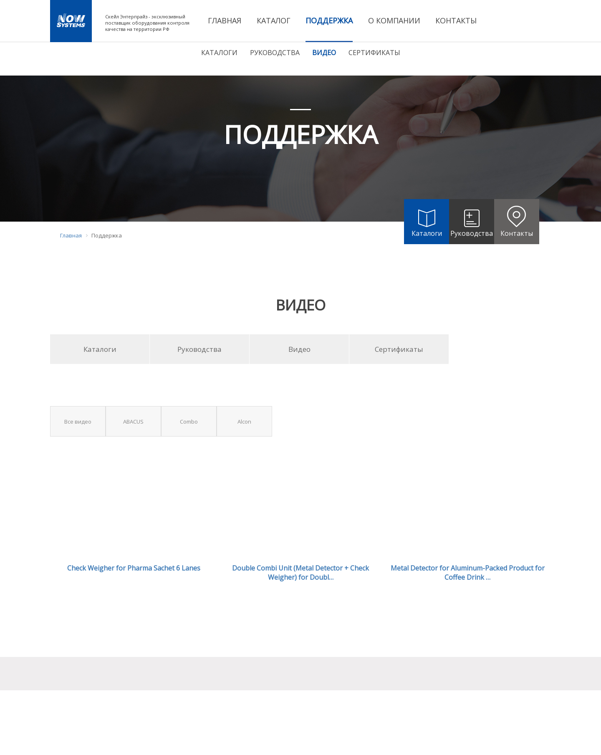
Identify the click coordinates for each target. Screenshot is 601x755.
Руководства (275, 52)
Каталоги (219, 52)
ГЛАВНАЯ (224, 20)
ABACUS (133, 421)
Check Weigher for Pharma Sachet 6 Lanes (133, 568)
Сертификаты (374, 52)
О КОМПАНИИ (394, 20)
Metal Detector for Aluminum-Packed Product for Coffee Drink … (468, 572)
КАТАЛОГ (273, 20)
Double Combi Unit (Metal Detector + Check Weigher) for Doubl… (300, 572)
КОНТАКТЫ (456, 20)
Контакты (516, 218)
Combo (189, 421)
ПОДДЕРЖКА (329, 20)
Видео (324, 52)
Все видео (77, 421)
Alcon (244, 421)
